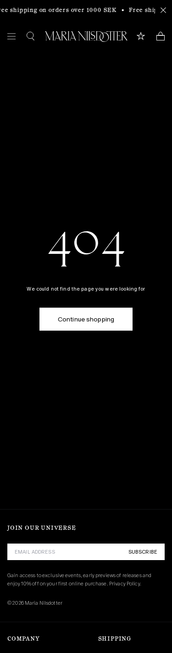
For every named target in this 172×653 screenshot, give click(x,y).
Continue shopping (86, 319)
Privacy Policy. (125, 583)
